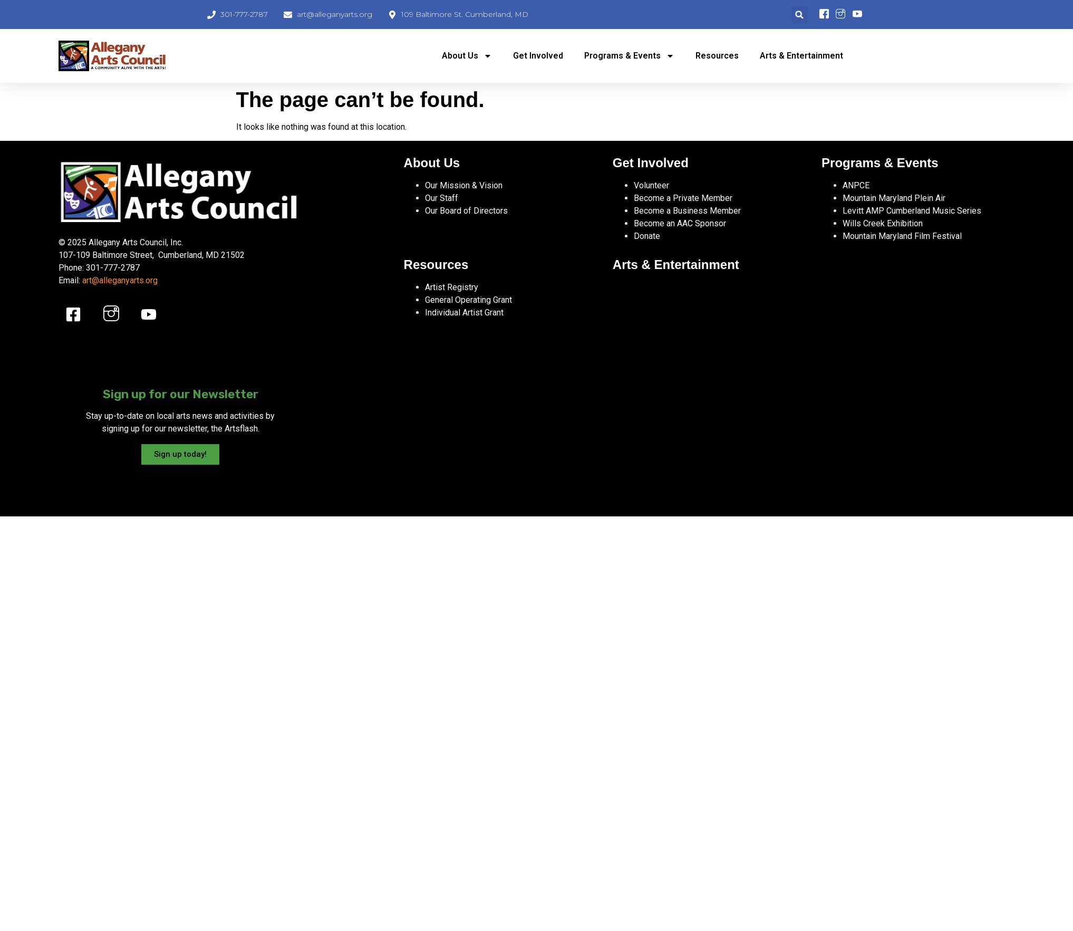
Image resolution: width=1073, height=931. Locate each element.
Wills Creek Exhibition (883, 223)
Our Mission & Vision (463, 185)
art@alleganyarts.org (120, 280)
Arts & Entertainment (801, 56)
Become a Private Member (683, 198)
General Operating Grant (468, 300)
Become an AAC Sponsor (680, 223)
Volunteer (651, 185)
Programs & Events (629, 55)
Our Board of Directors (466, 211)
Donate (647, 236)
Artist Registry (451, 287)
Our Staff (441, 198)
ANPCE (856, 185)
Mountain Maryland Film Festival (902, 236)
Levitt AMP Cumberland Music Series (912, 211)
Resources (717, 56)
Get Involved (538, 56)
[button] (799, 14)
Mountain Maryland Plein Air (894, 198)
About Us (467, 55)
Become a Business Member (687, 211)
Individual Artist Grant (464, 313)
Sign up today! (180, 454)
